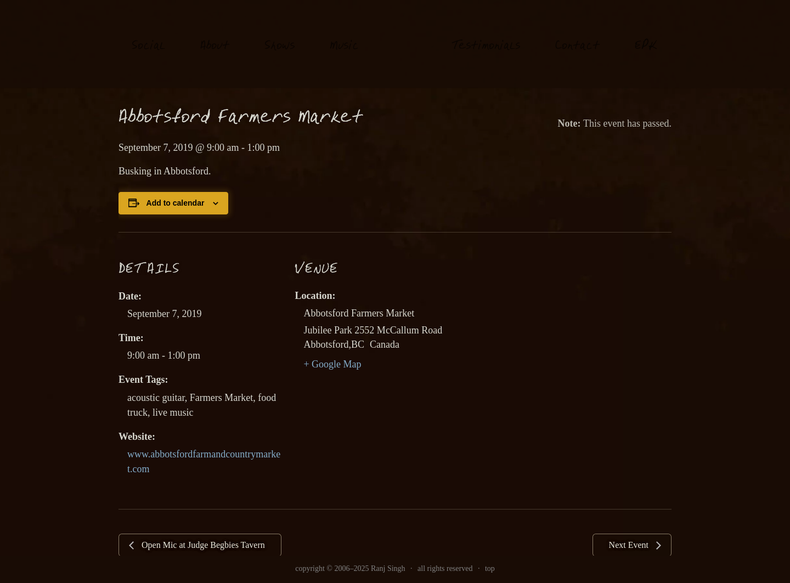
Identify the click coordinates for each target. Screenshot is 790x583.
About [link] (214, 35)
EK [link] (646, 34)
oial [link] (148, 35)
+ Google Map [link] (332, 364)
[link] (405, 43)
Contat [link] (577, 35)
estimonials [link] (486, 35)
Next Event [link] (630, 545)
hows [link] (279, 35)
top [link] (490, 568)
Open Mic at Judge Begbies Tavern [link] (202, 545)
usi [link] (344, 35)
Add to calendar (175, 203)
